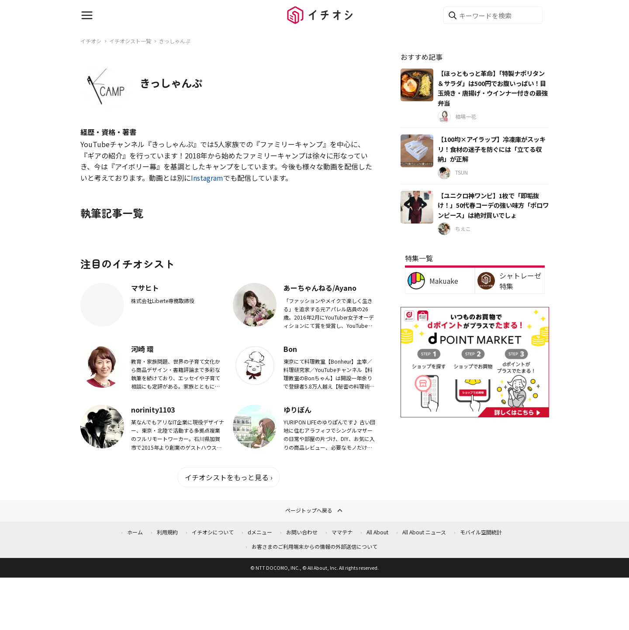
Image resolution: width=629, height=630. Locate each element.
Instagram (207, 177)
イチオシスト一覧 (130, 41)
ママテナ (342, 532)
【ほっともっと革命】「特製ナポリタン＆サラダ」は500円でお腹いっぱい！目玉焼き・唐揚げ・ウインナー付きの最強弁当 (493, 88)
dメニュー (260, 532)
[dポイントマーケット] (475, 412)
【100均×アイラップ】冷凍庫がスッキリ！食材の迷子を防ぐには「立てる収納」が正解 (492, 148)
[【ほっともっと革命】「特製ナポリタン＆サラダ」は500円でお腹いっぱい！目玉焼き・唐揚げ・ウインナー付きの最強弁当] (417, 85)
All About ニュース (424, 532)
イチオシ (90, 41)
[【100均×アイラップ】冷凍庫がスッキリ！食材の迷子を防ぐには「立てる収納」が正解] (417, 150)
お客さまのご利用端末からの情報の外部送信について (314, 546)
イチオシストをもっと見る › (229, 477)
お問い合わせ (302, 532)
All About (377, 532)
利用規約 (167, 532)
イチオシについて (213, 532)
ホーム (135, 532)
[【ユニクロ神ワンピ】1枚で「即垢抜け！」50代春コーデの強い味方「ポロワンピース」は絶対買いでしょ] (417, 207)
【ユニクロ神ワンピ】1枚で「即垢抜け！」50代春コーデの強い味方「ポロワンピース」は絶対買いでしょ (493, 205)
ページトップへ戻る (314, 510)
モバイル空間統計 (481, 532)
